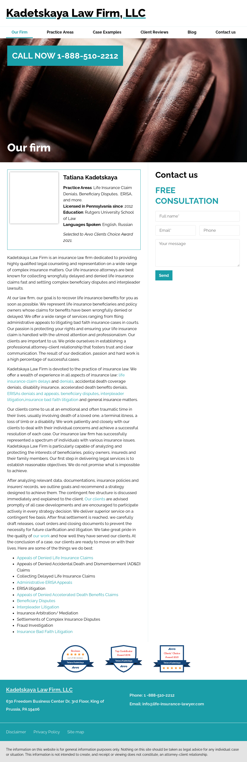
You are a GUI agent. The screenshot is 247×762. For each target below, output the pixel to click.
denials (66, 381)
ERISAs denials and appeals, (33, 393)
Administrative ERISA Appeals (44, 582)
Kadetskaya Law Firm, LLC (76, 13)
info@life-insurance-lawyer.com (173, 703)
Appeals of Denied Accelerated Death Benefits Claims (67, 594)
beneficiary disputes (80, 393)
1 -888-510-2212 (159, 695)
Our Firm (19, 32)
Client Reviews (154, 32)
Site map (75, 731)
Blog (192, 32)
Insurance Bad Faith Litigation (45, 631)
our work (41, 535)
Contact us (226, 32)
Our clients (94, 499)
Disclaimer (16, 731)
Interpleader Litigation (38, 607)
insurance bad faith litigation (51, 399)
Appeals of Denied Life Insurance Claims (55, 557)
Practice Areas (60, 32)
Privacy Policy (47, 731)
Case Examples (107, 32)
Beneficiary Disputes (36, 600)
